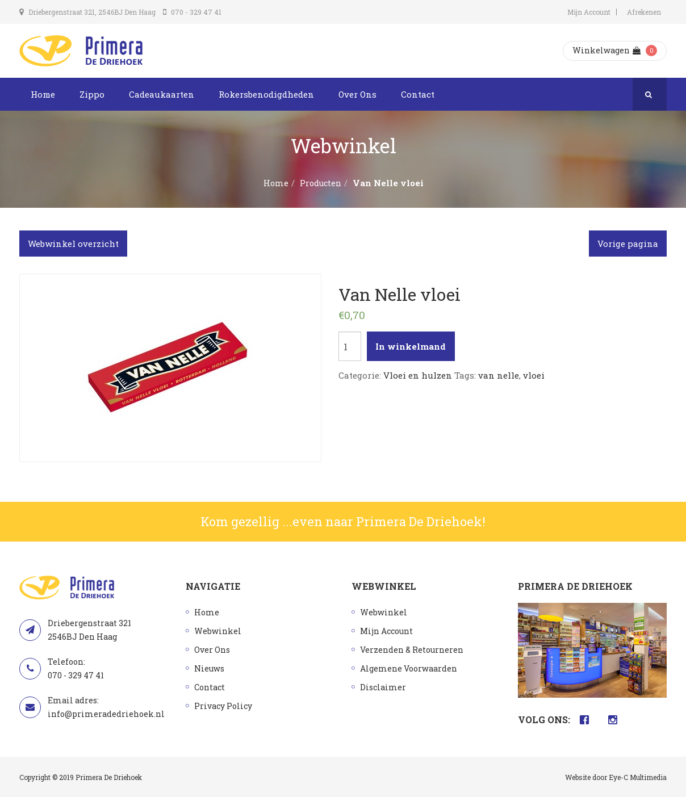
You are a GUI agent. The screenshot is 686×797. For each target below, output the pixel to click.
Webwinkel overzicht (73, 243)
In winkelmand (410, 346)
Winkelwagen (606, 50)
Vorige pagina (627, 243)
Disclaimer (383, 687)
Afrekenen (644, 12)
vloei (534, 375)
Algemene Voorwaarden (408, 668)
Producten (320, 183)
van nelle (498, 375)
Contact (417, 94)
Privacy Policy (223, 705)
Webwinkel (217, 631)
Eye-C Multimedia (638, 777)
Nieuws (209, 668)
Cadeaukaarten (161, 94)
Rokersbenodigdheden (266, 94)
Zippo (92, 94)
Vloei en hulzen (417, 375)
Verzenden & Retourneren (411, 649)
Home (43, 94)
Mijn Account (588, 12)
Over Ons (357, 94)
